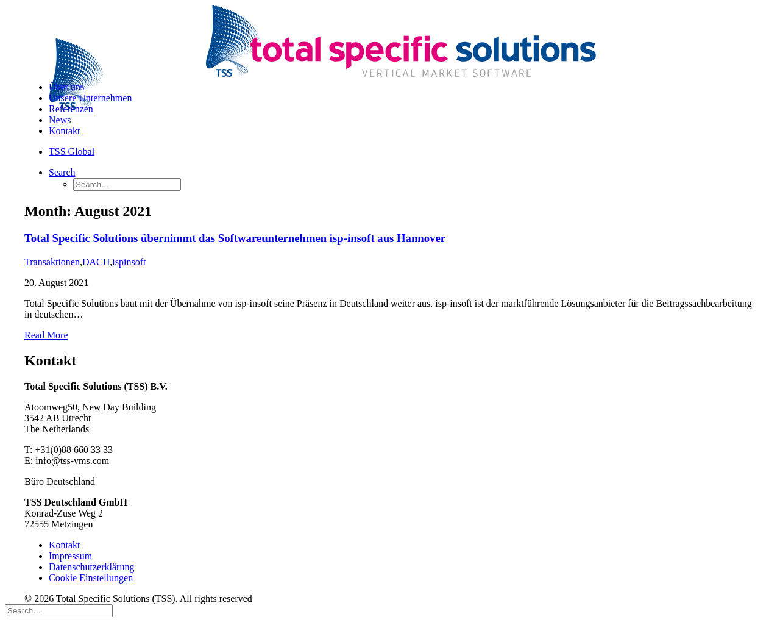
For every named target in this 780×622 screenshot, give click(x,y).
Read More (46, 335)
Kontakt (64, 131)
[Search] (62, 172)
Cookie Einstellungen (91, 578)
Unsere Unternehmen (90, 98)
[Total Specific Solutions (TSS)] (390, 38)
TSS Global (71, 151)
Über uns (66, 87)
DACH (96, 262)
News (60, 120)
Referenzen (71, 109)
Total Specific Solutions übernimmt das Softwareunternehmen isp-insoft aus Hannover (234, 238)
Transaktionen (52, 262)
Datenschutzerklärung (91, 567)
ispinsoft (129, 262)
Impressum (70, 556)
